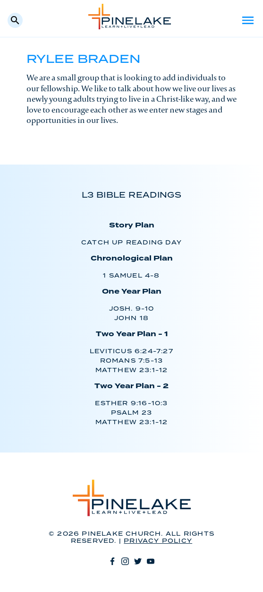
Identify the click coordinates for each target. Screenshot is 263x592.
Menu (247, 20)
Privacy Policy (158, 541)
